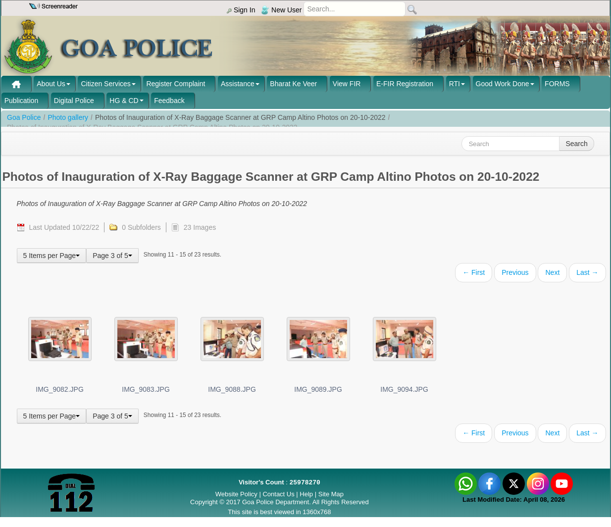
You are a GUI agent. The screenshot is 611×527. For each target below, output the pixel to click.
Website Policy (236, 494)
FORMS (557, 84)
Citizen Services (105, 84)
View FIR (347, 84)
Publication (21, 101)
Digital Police (74, 101)
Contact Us (278, 494)
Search (576, 144)
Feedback (169, 101)
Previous (515, 272)
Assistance (238, 84)
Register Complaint (175, 84)
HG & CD (123, 101)
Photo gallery (68, 117)
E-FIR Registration (404, 84)
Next (552, 272)
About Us (51, 84)
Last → (587, 272)
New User (281, 10)
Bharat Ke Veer (293, 84)
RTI (454, 84)
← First (473, 272)
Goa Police (24, 117)
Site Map (331, 494)
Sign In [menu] (241, 10)
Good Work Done (502, 84)
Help (307, 494)
